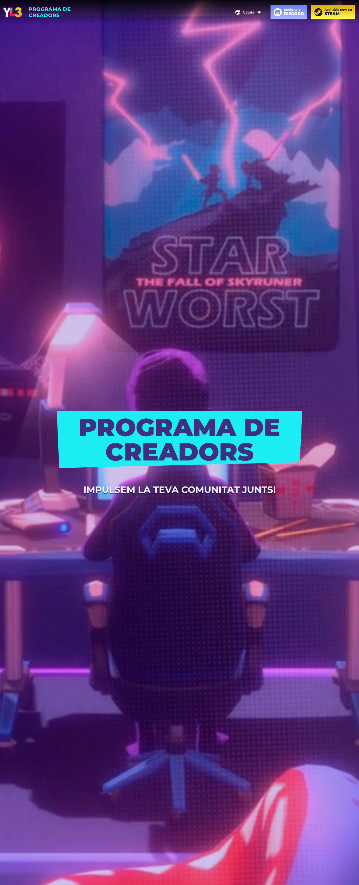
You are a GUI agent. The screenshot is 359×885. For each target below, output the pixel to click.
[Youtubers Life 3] (12, 12)
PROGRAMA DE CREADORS (50, 12)
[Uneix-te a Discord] (289, 12)
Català (248, 12)
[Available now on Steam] (333, 12)
